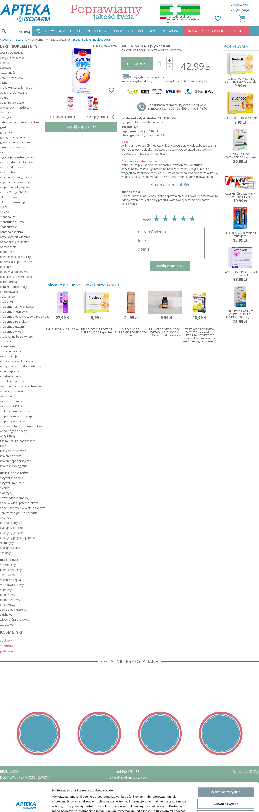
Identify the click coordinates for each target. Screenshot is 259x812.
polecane (7, 651)
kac (2, 152)
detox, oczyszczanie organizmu (20, 122)
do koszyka (137, 63)
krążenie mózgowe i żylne (16, 182)
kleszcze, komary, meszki (16, 177)
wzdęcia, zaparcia (11, 391)
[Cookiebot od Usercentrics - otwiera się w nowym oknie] (25, 761)
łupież (4, 207)
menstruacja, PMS (12, 222)
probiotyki (6, 301)
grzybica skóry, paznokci (15, 142)
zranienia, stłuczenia (13, 451)
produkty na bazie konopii (16, 336)
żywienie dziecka (10, 456)
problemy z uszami (12, 326)
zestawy (6, 640)
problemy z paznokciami (15, 321)
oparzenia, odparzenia (14, 272)
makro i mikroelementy (15, 411)
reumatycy (7, 543)
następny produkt (101, 117)
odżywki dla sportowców (16, 262)
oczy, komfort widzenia (15, 237)
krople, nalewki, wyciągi (15, 187)
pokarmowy (7, 605)
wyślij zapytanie (81, 126)
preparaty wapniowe (13, 421)
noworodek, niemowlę (14, 498)
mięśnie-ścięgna (10, 580)
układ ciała (9, 560)
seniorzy (5, 553)
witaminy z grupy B (12, 401)
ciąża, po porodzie (12, 102)
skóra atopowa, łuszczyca (16, 361)
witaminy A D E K (11, 406)
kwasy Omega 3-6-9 (13, 192)
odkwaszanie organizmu (15, 242)
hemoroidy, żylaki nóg (14, 147)
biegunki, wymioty (11, 77)
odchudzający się (11, 523)
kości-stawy (7, 575)
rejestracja (241, 9)
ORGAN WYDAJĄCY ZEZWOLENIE (24, 794)
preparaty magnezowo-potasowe (21, 416)
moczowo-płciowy (12, 585)
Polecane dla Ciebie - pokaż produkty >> (82, 285)
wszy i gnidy (7, 436)
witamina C (7, 396)
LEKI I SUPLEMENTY (88, 31)
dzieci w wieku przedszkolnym (19, 503)
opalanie (5, 267)
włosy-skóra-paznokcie (15, 619)
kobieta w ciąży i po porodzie (18, 513)
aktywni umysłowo (12, 483)
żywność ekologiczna (13, 466)
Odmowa (225, 743)
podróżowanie (9, 291)
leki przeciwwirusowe (13, 197)
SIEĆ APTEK (212, 31)
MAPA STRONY (11, 806)
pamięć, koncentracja (14, 287)
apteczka (6, 67)
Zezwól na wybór (226, 731)
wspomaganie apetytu (14, 431)
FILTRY (47, 31)
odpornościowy (10, 600)
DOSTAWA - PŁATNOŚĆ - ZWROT (24, 777)
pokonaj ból (7, 296)
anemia (5, 63)
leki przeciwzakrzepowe (15, 202)
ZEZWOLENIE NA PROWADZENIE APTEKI (30, 789)
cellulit (4, 97)
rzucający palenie (11, 548)
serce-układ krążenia (13, 609)
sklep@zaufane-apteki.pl (128, 777)
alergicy (5, 488)
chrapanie (6, 112)
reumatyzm (7, 346)
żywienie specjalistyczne (15, 461)
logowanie (241, 5)
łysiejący (5, 518)
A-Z (62, 31)
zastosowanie (11, 53)
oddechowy (7, 595)
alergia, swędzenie (12, 58)
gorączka (6, 132)
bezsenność (7, 72)
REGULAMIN (9, 771)
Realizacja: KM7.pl (246, 771)
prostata (5, 341)
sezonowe (7, 646)
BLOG (4, 800)
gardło (4, 127)
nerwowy (6, 590)
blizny (3, 82)
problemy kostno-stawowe (17, 306)
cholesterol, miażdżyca (14, 107)
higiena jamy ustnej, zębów (17, 157)
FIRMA (191, 31)
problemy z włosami (13, 331)
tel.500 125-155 (128, 771)
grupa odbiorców (14, 473)
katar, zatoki (8, 172)
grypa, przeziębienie (13, 137)
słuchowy (6, 614)
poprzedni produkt (62, 117)
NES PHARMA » (168, 118)
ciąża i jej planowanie (13, 92)
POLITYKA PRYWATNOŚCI (19, 783)
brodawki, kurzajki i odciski (17, 87)
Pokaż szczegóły (213, 761)
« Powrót (6, 39)
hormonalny (8, 565)
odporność (7, 252)
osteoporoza (8, 282)
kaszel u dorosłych (12, 167)
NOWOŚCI (171, 31)
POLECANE (148, 31)
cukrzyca (5, 117)
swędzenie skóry (10, 376)
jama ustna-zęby (11, 570)
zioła (3, 446)
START (19, 39)
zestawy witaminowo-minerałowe (21, 426)
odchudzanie (8, 247)
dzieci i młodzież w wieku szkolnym (21, 508)
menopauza (7, 217)
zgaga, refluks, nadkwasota (91, 39)
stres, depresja (9, 371)
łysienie (5, 212)
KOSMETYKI (122, 31)
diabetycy (6, 493)
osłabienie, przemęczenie (16, 277)
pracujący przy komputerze (17, 538)
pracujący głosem (11, 533)
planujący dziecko (11, 528)
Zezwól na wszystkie (225, 720)
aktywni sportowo (11, 478)
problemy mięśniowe (13, 311)
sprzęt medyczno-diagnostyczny (20, 366)
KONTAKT (237, 31)
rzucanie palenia (10, 351)
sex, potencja (8, 356)
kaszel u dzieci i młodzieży (17, 162)
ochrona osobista (11, 232)
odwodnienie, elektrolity (15, 257)
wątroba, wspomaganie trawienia (21, 386)
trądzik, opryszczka (12, 381)
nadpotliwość (8, 227)
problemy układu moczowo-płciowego (21, 316)
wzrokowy (6, 624)
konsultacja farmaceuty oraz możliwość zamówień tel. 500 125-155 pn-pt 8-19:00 (178, 107)
